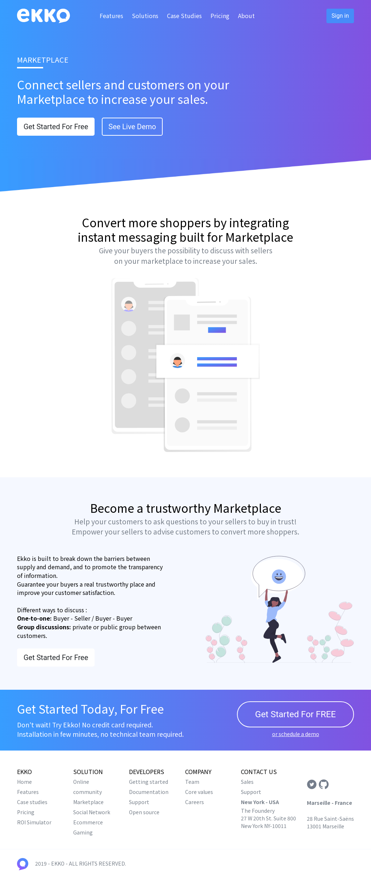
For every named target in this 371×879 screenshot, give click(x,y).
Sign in (340, 15)
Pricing (219, 15)
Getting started (148, 781)
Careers (194, 802)
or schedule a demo (295, 734)
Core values (199, 791)
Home (24, 781)
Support (139, 802)
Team (192, 781)
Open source (144, 812)
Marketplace (88, 802)
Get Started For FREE (295, 714)
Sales (247, 781)
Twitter (312, 784)
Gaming (83, 832)
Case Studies (184, 15)
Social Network (91, 812)
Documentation (148, 791)
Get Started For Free (56, 126)
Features (111, 15)
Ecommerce (88, 822)
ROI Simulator (34, 822)
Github (324, 784)
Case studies (32, 802)
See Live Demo (132, 126)
